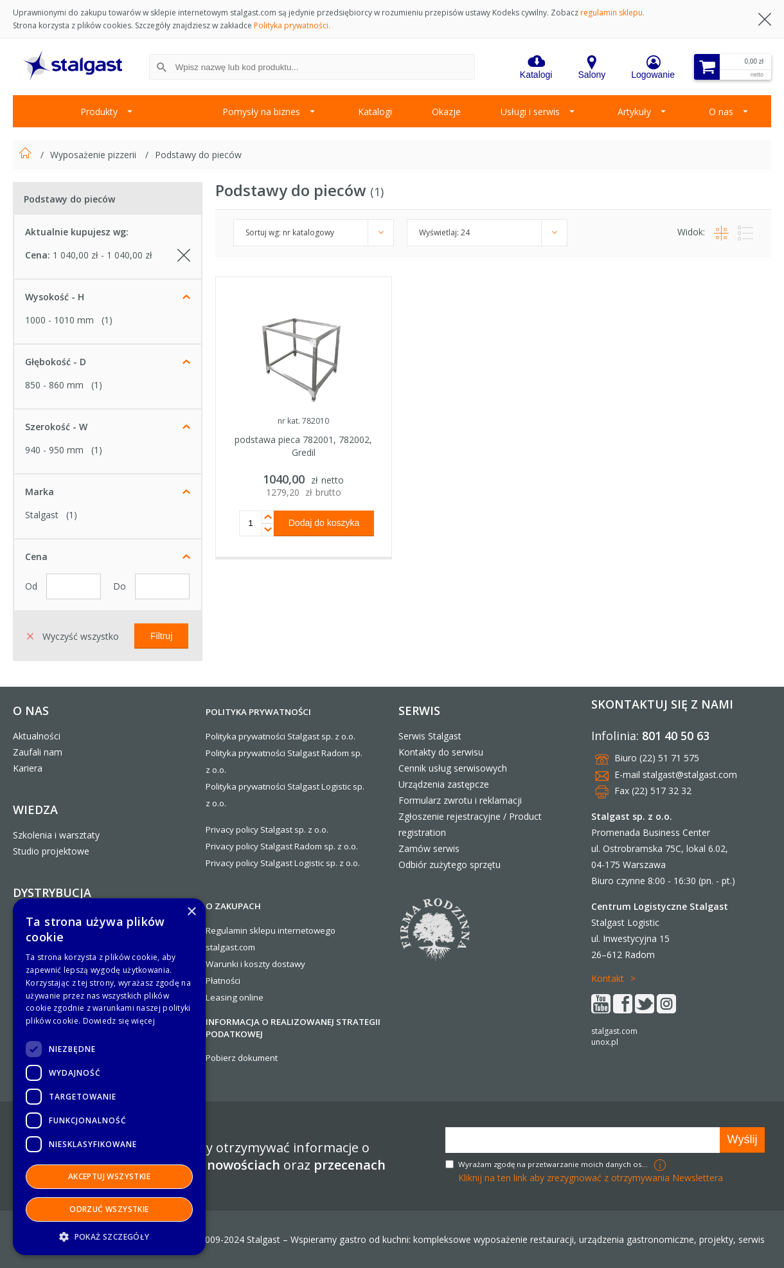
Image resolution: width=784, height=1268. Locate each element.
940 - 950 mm (54, 450)
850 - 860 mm (54, 385)
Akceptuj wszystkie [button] (109, 1176)
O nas (721, 111)
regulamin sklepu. (612, 12)
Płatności (223, 980)
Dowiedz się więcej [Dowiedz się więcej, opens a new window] (119, 1020)
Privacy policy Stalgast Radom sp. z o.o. (282, 846)
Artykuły (634, 111)
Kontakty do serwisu (440, 752)
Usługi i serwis (530, 111)
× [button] (191, 912)
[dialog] (109, 1076)
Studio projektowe (51, 851)
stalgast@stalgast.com (690, 774)
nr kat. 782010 (303, 420)
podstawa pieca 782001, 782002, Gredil (303, 445)
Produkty (99, 111)
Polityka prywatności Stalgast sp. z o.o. (280, 736)
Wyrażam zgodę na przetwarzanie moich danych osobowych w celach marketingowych (554, 1164)
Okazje (446, 111)
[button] (109, 1236)
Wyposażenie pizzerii (94, 155)
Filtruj (161, 635)
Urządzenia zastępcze (443, 784)
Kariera (27, 768)
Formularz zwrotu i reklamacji (460, 800)
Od (32, 586)
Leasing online (234, 997)
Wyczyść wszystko (73, 635)
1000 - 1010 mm (59, 320)
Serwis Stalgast (429, 736)
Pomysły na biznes (261, 111)
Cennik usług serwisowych (452, 768)
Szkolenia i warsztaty (56, 835)
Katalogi (375, 111)
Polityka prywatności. (292, 25)
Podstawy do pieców (198, 155)
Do (121, 586)
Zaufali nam (37, 752)
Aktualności (36, 736)
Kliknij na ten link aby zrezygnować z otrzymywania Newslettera (590, 1178)
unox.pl (604, 1042)
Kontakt (607, 978)
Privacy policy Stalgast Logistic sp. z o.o (282, 863)
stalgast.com (614, 1031)
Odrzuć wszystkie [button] (108, 1209)
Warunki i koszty (238, 964)
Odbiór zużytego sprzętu (449, 864)
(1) (107, 320)
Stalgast (41, 515)
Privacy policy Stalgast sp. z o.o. (267, 829)
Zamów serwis (428, 848)
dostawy (288, 964)
